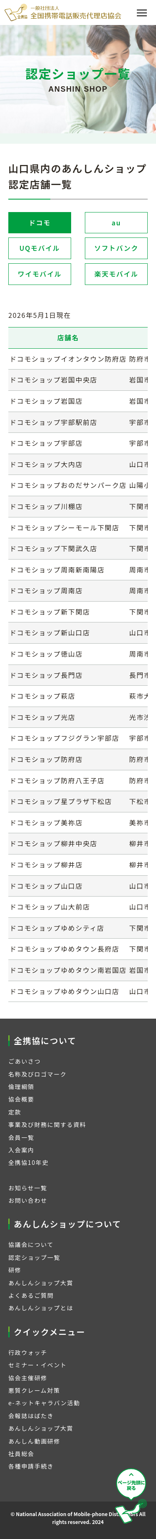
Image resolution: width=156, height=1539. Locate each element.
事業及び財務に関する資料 (47, 1124)
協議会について (31, 1244)
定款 (14, 1112)
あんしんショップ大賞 (40, 1283)
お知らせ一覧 (27, 1188)
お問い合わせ (27, 1200)
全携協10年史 (28, 1162)
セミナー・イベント (37, 1365)
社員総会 (21, 1453)
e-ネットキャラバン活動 (44, 1403)
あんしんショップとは (40, 1308)
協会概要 (21, 1099)
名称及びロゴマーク (37, 1074)
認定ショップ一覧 (34, 1257)
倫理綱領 (21, 1086)
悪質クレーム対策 (34, 1390)
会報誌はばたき (31, 1416)
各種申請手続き (31, 1466)
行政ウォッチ (27, 1352)
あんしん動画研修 (34, 1441)
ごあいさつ (24, 1061)
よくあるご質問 (31, 1295)
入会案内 (21, 1150)
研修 (14, 1270)
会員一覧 (21, 1137)
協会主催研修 (27, 1378)
